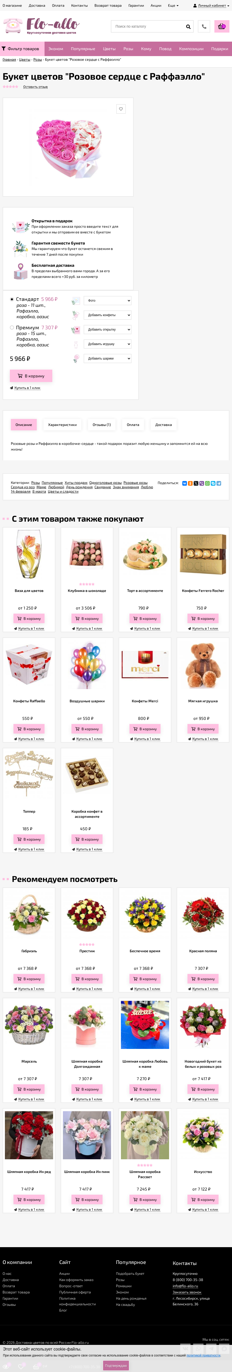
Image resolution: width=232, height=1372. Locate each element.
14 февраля (21, 491)
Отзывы (9, 1304)
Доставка (11, 1279)
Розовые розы (136, 482)
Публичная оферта (75, 1292)
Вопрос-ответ (71, 1286)
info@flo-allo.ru (185, 1286)
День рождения (79, 487)
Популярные (83, 48)
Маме (41, 487)
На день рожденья (131, 1298)
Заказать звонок (187, 1292)
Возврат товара (16, 1292)
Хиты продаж (76, 482)
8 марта (39, 491)
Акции (64, 1273)
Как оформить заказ (76, 1279)
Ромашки (124, 1286)
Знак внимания (126, 487)
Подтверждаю (116, 1366)
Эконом (55, 48)
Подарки (219, 48)
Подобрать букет (130, 1273)
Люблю (147, 487)
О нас (7, 1273)
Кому (146, 48)
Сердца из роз (23, 487)
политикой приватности (203, 1355)
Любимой (56, 487)
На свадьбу (125, 1304)
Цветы (109, 48)
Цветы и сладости (63, 491)
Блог (63, 1310)
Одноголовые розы (105, 482)
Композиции (191, 48)
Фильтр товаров (20, 48)
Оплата (9, 1286)
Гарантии (10, 1298)
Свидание (103, 487)
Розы (128, 48)
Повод (165, 48)
